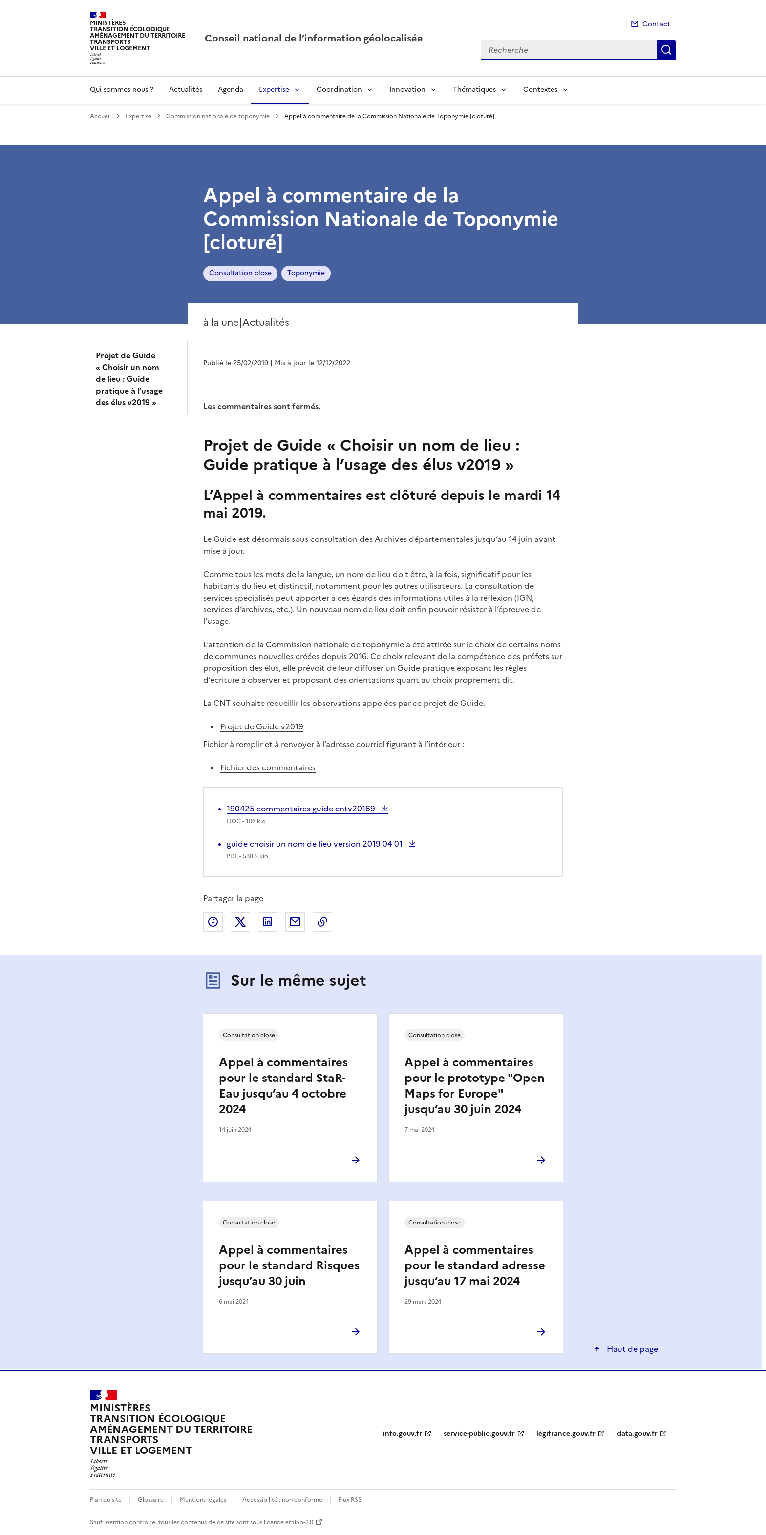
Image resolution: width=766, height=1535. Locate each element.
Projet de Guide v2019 (261, 726)
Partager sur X (240, 922)
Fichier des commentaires (268, 767)
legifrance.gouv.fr (566, 1434)
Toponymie (306, 273)
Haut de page (631, 1349)
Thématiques (474, 89)
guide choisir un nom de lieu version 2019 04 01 (315, 844)
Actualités (185, 89)
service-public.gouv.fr (479, 1434)
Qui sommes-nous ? (121, 89)
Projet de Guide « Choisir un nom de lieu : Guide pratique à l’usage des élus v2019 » (129, 379)
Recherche (666, 50)
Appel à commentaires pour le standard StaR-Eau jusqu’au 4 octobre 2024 (283, 1086)
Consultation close (240, 273)
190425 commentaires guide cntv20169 (302, 808)
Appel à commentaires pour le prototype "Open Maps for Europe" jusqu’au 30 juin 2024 (474, 1086)
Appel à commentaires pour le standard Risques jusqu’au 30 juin (289, 1265)
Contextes (540, 89)
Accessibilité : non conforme (282, 1499)
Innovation (407, 89)
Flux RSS (350, 1499)
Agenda (230, 89)
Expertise (274, 89)
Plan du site (106, 1499)
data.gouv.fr (637, 1434)
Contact (656, 24)
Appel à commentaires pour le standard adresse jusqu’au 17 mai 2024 (474, 1265)
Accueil (100, 116)
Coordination (339, 89)
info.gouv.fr (402, 1434)
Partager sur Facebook (213, 922)
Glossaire (151, 1499)
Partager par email (295, 922)
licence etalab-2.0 (288, 1522)
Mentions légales (203, 1499)
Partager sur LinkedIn (267, 922)
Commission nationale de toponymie (218, 116)
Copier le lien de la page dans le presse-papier (322, 922)
